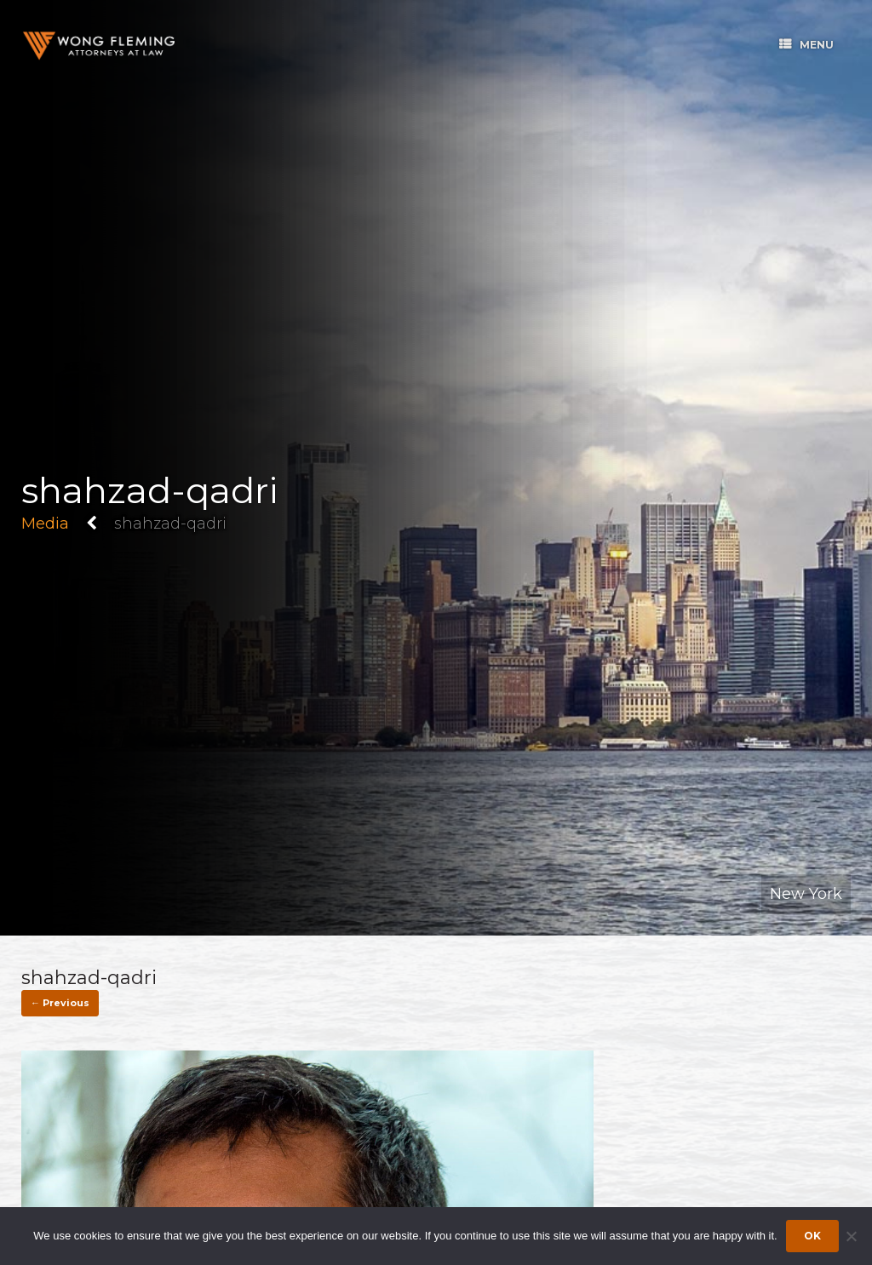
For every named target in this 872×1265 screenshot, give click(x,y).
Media (45, 523)
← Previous (60, 1003)
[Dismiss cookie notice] (850, 1236)
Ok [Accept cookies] (812, 1235)
